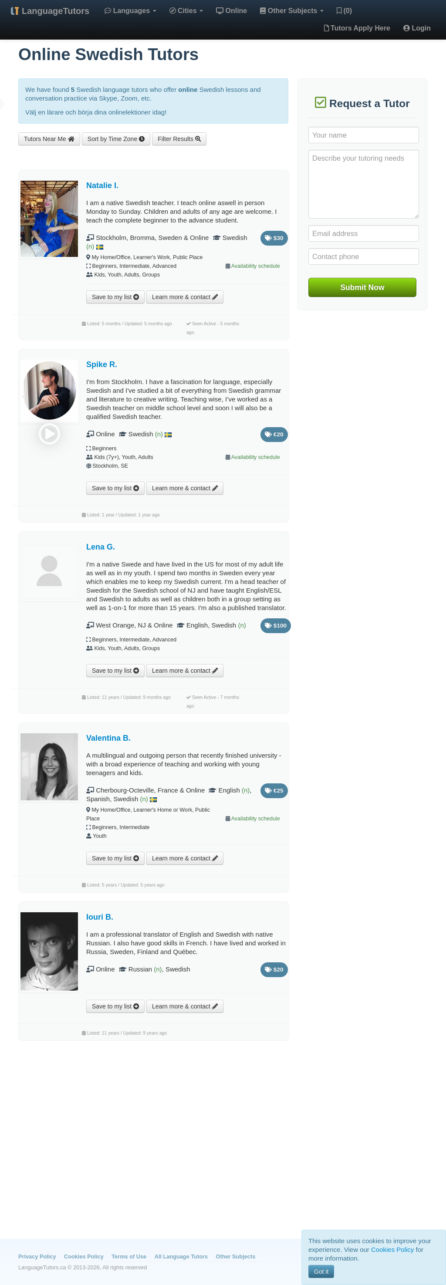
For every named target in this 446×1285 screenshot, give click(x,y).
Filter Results (179, 138)
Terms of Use (129, 1256)
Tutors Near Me (49, 138)
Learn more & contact (185, 296)
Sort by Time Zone (116, 138)
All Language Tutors (181, 1256)
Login (417, 28)
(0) (344, 10)
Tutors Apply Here (357, 28)
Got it (321, 1271)
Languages (130, 10)
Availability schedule (255, 266)
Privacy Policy (37, 1256)
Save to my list (115, 296)
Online (231, 10)
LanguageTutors (55, 11)
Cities (186, 10)
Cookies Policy (84, 1256)
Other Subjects (292, 10)
